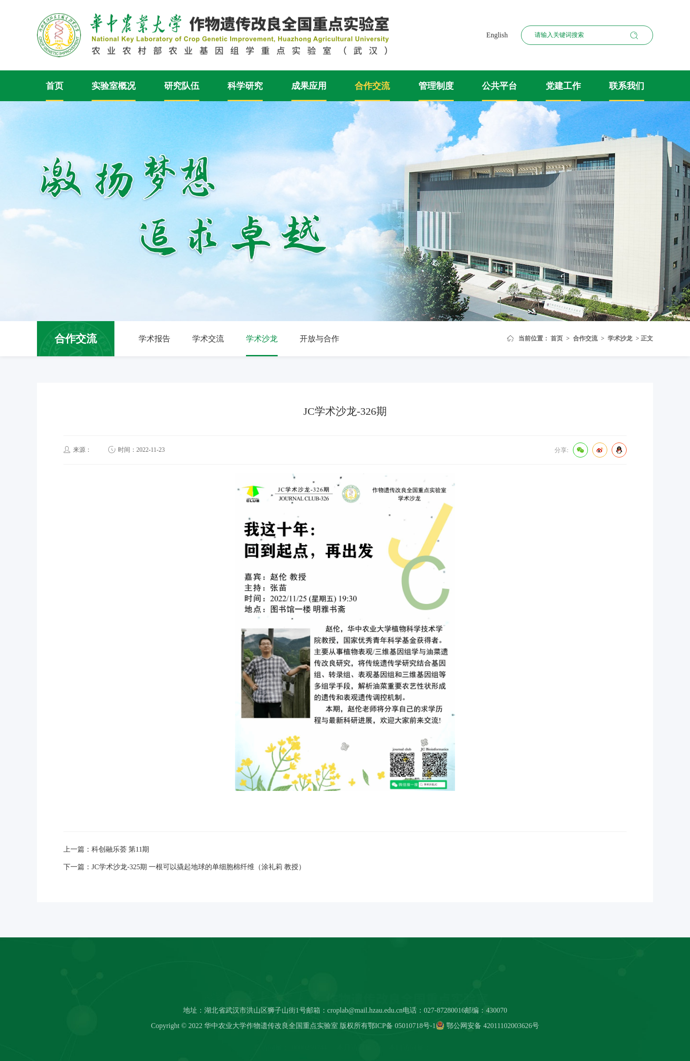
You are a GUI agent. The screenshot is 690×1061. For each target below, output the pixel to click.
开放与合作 (319, 338)
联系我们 (626, 86)
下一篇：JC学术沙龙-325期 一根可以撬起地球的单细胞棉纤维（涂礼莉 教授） (184, 867)
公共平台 (499, 86)
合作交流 (372, 86)
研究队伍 (181, 86)
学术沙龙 (262, 338)
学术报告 (154, 338)
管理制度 (436, 86)
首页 (54, 86)
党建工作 (563, 86)
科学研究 (245, 86)
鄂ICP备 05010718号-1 (402, 1028)
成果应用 (309, 86)
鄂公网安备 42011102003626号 (487, 1028)
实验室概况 (114, 86)
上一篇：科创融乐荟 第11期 (106, 849)
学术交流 (208, 338)
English (497, 35)
